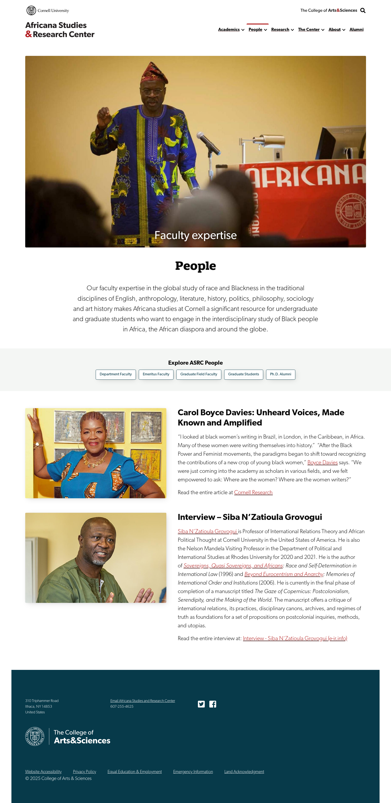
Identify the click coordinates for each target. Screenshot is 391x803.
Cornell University (47, 10)
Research (280, 30)
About (335, 30)
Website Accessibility (43, 772)
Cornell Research (253, 493)
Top (376, 793)
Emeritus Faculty (156, 374)
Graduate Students (243, 374)
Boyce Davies (322, 463)
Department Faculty (116, 374)
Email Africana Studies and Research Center (142, 701)
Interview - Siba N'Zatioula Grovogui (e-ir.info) (295, 638)
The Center (309, 30)
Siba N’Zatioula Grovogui (208, 531)
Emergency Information (193, 772)
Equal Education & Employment (135, 772)
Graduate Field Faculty (198, 374)
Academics (229, 30)
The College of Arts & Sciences (328, 10)
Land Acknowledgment (244, 772)
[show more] (243, 30)
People (255, 30)
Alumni (357, 30)
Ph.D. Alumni (280, 374)
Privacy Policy (84, 772)
